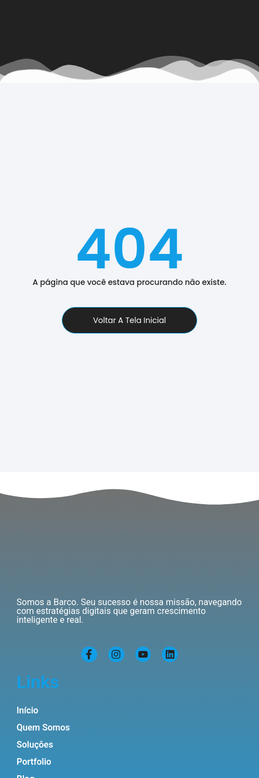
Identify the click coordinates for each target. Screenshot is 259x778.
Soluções (35, 744)
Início (27, 710)
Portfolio (34, 761)
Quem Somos (43, 727)
